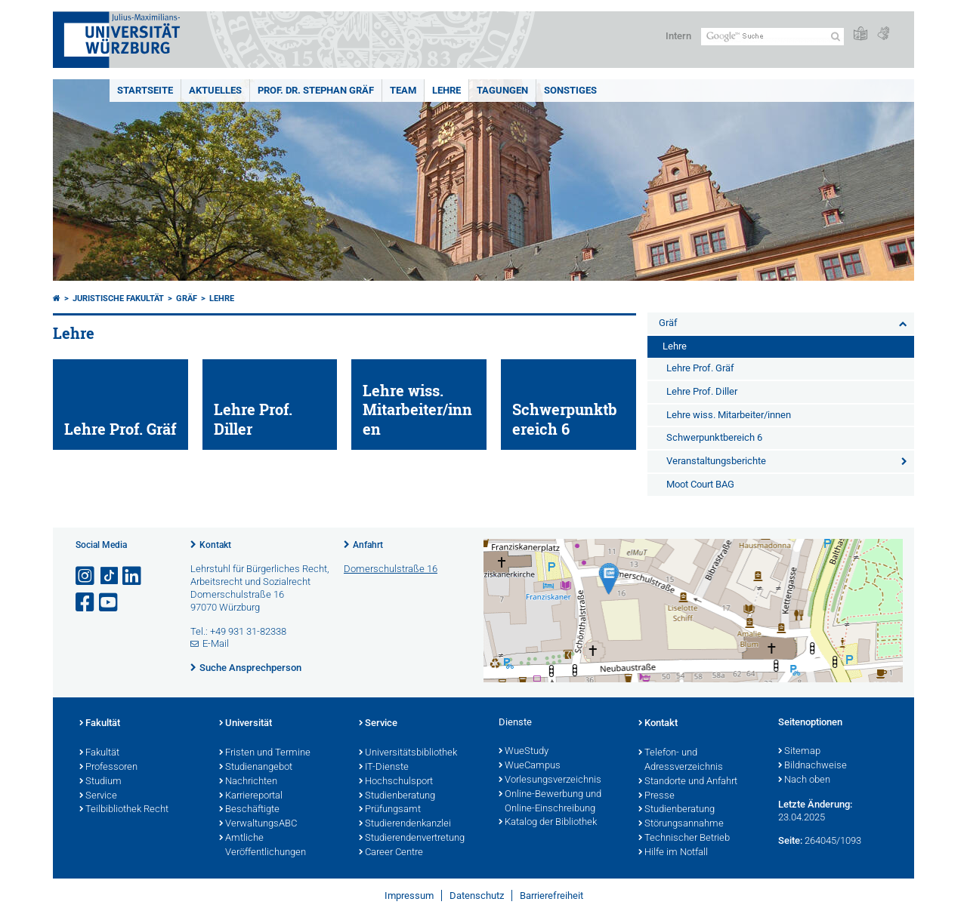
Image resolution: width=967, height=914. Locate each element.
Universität (245, 724)
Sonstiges (570, 90)
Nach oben (804, 780)
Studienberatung (397, 796)
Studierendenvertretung (412, 838)
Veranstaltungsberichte (716, 460)
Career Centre (391, 853)
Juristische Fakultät (118, 298)
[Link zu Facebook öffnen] (86, 602)
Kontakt (215, 545)
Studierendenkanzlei (405, 824)
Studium (100, 782)
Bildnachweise (812, 766)
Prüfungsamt (390, 810)
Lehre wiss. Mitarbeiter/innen (728, 414)
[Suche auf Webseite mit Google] (772, 36)
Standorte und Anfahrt (687, 782)
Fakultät (99, 724)
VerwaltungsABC (258, 824)
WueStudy (523, 752)
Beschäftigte (249, 810)
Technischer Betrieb (684, 838)
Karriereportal (251, 796)
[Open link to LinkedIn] (133, 576)
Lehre (446, 90)
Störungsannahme (681, 824)
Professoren (108, 767)
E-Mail (215, 643)
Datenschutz (477, 895)
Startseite (145, 90)
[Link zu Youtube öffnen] (109, 602)
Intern (678, 36)
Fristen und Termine (264, 753)
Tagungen (502, 90)
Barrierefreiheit (551, 895)
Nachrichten (248, 782)
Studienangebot (255, 767)
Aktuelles (215, 90)
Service (98, 796)
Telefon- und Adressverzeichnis (680, 760)
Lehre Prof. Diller (701, 391)
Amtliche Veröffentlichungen (262, 846)
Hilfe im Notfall (673, 853)
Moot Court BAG (700, 484)
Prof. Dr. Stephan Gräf (316, 90)
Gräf (186, 298)
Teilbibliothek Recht (123, 810)
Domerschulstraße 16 (390, 568)
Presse (656, 796)
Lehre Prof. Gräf (700, 368)
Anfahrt (368, 545)
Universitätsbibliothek (408, 753)
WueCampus (530, 766)
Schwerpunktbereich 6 (714, 437)
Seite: (790, 840)
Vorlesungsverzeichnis (550, 780)
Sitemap (799, 752)
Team (403, 90)
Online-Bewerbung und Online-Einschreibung (550, 802)
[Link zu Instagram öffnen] (86, 576)
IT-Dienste (384, 767)
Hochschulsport (396, 782)
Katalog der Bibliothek (548, 822)
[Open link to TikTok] (109, 576)
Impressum (409, 895)
